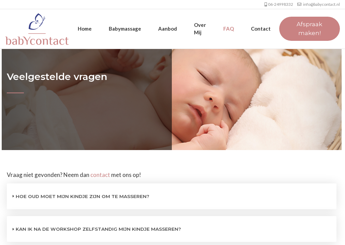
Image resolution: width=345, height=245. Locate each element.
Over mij (200, 28)
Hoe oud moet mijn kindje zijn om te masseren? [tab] (79, 196)
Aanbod (167, 29)
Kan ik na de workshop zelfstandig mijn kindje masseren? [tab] (95, 229)
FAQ (228, 29)
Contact (261, 29)
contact (100, 174)
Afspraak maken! (309, 28)
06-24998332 (276, 4)
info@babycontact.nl (317, 4)
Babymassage (125, 29)
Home (85, 29)
